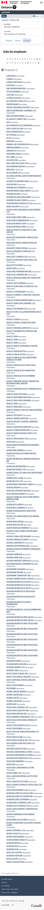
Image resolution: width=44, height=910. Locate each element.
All (38, 63)
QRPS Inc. (10, 169)
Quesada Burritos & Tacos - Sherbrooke (19, 603)
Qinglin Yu (11, 150)
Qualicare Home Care (16, 217)
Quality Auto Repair (15, 283)
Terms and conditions (9, 901)
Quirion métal (13, 843)
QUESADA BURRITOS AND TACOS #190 (21, 629)
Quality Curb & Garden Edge (19, 300)
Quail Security (13, 206)
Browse (17, 40)
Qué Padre (11, 688)
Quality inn (11, 336)
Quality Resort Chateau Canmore (21, 421)
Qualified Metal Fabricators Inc (21, 243)
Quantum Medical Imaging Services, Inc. (23, 460)
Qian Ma (10, 141)
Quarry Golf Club (14, 478)
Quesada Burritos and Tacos (19, 617)
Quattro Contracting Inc (18, 490)
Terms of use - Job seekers (9, 889)
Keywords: (7, 24)
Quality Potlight (14, 415)
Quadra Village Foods (16, 200)
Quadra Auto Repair (15, 187)
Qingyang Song (13, 154)
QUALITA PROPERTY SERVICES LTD (20, 251)
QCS (8, 122)
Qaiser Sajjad (12, 104)
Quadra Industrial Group (18, 191)
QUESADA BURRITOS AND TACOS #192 (21, 634)
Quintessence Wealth (16, 840)
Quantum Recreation (16, 466)
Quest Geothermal (15, 685)
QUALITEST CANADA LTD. (16, 256)
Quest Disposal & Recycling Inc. (21, 680)
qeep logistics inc (14, 128)
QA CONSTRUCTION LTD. (16, 101)
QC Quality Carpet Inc (16, 119)
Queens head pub (14, 557)
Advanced (9, 40)
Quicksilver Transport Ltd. (19, 758)
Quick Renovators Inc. (16, 713)
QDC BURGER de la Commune (19, 125)
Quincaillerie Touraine (17, 799)
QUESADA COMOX (13, 661)
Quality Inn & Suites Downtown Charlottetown (21, 358)
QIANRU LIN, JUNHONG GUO (18, 144)
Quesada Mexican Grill (17, 664)
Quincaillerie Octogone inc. (19, 796)
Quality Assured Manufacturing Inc (23, 278)
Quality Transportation (17, 430)
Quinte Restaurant (15, 836)
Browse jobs (14, 20)
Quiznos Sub (12, 849)
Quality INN (11, 339)
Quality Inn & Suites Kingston (20, 370)
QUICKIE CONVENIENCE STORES (19, 755)
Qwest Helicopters (15, 862)
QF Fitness (11, 135)
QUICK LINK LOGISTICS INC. (17, 710)
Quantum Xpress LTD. (16, 469)
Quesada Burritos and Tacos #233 (21, 639)
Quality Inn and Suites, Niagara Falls (24, 389)
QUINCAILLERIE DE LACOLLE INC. (20, 793)
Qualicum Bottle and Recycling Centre (21, 231)
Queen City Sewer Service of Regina (22, 516)
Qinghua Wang (13, 147)
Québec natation (14, 695)
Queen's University (15, 542)
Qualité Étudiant (14, 265)
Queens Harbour (14, 554)
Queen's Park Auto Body (17, 539)
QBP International (15, 116)
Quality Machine (14, 407)
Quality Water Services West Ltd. (21, 433)
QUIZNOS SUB (12, 846)
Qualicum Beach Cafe (16, 223)
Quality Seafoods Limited (18, 427)
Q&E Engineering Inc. (16, 88)
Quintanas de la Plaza (16, 819)
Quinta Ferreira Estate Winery (20, 814)
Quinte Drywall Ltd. (15, 830)
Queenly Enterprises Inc (17, 546)
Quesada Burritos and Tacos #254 (21, 650)
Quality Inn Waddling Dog (18, 397)
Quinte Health (13, 833)
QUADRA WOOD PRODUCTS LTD (19, 203)
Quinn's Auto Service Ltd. (18, 806)
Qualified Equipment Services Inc (22, 237)
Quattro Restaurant (16, 494)
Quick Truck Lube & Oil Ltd (18, 740)
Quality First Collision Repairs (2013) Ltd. (23, 313)
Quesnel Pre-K (12, 670)
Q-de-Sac (10, 95)
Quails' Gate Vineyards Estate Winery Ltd (23, 210)
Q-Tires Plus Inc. (13, 98)
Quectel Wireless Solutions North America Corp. (22, 498)
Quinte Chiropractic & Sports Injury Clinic (23, 824)
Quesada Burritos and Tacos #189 (21, 623)
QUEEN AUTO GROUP (14, 504)
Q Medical (11, 76)
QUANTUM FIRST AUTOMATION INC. (21, 453)
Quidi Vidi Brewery (15, 761)
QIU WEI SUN (11, 160)
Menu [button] (4, 16)
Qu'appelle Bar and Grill (17, 181)
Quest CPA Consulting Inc (18, 677)
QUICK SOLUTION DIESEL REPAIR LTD (21, 720)
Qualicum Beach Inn (15, 226)
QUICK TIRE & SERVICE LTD (17, 725)
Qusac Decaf (12, 859)
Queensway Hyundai (15, 569)
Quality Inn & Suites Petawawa (20, 376)
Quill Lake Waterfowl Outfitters (21, 776)
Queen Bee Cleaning (15, 507)
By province (20, 76)
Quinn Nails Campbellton (18, 802)
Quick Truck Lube (14, 737)
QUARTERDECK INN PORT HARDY (19, 484)
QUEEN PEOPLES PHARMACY (18, 528)
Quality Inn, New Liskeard (18, 400)
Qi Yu (8, 138)
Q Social (10, 85)
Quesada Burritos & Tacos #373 (20, 596)
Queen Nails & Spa (14, 524)
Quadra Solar (12, 194)
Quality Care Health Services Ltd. (22, 286)
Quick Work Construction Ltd (20, 743)
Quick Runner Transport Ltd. (20, 717)
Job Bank (6, 12)
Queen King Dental (15, 521)
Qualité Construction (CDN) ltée (21, 260)
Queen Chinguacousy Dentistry (21, 511)
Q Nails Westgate (14, 82)
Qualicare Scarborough (17, 220)
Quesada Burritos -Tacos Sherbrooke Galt (23, 610)
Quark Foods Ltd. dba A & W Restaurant (24, 472)
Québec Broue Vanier (16, 691)
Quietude (10, 764)
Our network (5, 886)
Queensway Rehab (14, 572)
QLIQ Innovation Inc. (16, 166)
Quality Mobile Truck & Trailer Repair (24, 410)
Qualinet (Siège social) (17, 248)
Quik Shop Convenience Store (20, 767)
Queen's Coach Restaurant (18, 536)
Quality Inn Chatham (16, 394)
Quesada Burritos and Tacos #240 (21, 645)
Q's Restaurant (13, 91)
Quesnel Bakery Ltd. (15, 667)
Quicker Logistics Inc (16, 748)
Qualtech (10, 442)
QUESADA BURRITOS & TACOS (18, 588)
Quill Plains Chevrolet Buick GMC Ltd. (24, 784)
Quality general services (18, 328)
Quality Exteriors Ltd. (16, 308)
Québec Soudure (14, 701)
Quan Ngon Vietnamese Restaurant (22, 445)
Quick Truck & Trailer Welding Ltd (22, 731)
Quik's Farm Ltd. (13, 773)
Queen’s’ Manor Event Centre (19, 578)
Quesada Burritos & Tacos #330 (20, 591)
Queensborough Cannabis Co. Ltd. (22, 564)
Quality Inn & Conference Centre (21, 346)
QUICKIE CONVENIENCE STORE (19, 752)
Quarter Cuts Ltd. (14, 481)
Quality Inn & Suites (15, 351)
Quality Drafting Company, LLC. (21, 303)
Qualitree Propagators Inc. (19, 271)
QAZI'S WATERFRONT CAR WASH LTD (21, 110)
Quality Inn (11, 343)
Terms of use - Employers (9, 892)
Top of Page (7, 905)
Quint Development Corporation (22, 809)
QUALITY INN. (12, 403)
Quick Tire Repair (14, 728)
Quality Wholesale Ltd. (17, 438)
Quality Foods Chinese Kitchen (21, 322)
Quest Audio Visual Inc (17, 673)
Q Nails (9, 79)
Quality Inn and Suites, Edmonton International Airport (22, 382)
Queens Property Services (18, 560)
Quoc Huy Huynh (14, 852)
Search (27, 40)
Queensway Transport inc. (18, 575)
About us (4, 882)
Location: (7, 31)
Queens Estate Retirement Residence (23, 549)
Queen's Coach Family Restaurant (22, 531)
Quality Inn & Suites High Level (21, 365)
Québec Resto (12, 698)
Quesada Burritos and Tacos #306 (21, 655)
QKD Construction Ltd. (17, 163)
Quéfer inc (11, 704)
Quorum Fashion (14, 855)
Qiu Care (10, 157)
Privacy (21, 901)
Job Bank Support (7, 879)
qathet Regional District (18, 107)
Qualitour (11, 268)
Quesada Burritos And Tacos (19, 620)
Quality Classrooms (15, 291)
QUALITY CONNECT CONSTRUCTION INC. (23, 295)
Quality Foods (13, 319)
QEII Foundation (14, 131)
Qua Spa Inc (11, 184)
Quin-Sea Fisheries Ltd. (17, 790)
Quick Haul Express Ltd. (17, 707)
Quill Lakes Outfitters (17, 781)
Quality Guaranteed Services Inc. (21, 331)
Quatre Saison (13, 487)
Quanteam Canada (14, 450)
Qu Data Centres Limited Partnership (23, 176)
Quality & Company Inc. (17, 274)
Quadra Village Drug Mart (18, 197)
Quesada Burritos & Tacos (18, 582)
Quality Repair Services (17, 418)
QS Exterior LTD (13, 173)
